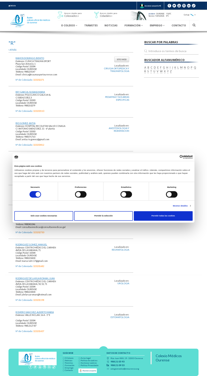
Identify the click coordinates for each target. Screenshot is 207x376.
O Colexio (69, 25)
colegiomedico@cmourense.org (125, 368)
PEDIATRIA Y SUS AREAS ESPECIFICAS (117, 98)
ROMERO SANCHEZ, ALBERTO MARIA (35, 312)
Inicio (12, 6)
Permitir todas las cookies (163, 216)
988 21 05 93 (118, 361)
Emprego (157, 25)
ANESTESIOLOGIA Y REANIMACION (119, 129)
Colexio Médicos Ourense (169, 358)
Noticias (111, 25)
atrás (12, 49)
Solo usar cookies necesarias (44, 216)
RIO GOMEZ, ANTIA (25, 123)
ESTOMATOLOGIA (120, 317)
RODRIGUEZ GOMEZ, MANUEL (31, 244)
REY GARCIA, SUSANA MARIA (30, 92)
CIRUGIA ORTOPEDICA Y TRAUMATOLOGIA (116, 69)
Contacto (179, 25)
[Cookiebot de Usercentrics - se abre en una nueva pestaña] (175, 157)
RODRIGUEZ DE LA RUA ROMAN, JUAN (35, 278)
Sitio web (122, 59)
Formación (134, 25)
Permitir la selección (103, 216)
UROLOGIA (123, 283)
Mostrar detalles (180, 206)
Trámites (91, 25)
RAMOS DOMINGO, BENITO (30, 58)
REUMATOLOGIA (120, 249)
